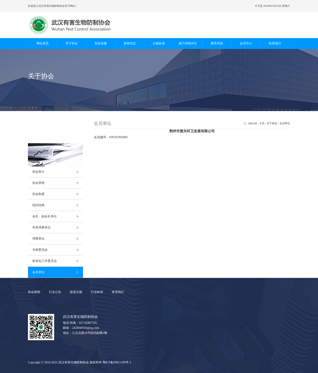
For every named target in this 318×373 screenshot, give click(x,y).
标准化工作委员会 (57, 261)
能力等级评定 (188, 43)
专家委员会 (57, 249)
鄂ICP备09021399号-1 (117, 362)
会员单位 (57, 272)
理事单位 (57, 238)
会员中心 (246, 43)
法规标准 (159, 43)
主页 (261, 123)
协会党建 (101, 43)
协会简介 (57, 171)
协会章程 (57, 183)
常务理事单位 (57, 227)
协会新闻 (34, 292)
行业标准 (97, 292)
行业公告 (55, 292)
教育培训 (217, 43)
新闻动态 (130, 43)
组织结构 (57, 205)
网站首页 (42, 43)
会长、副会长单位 (57, 216)
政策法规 (76, 292)
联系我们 (275, 43)
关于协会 (72, 43)
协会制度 (57, 194)
